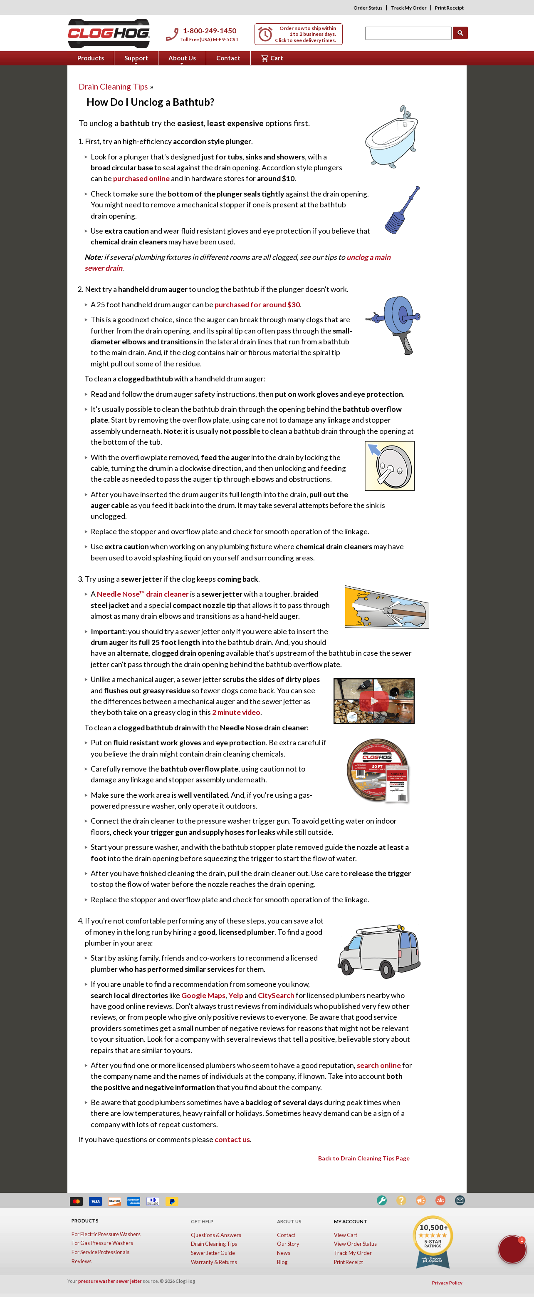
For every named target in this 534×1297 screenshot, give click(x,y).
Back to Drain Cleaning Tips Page (364, 1158)
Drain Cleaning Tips (116, 86)
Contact (228, 58)
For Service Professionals (100, 1252)
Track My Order (409, 7)
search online (379, 1065)
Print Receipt (449, 7)
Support (136, 59)
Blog (282, 1262)
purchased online (141, 178)
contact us (232, 1139)
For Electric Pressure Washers (106, 1234)
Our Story (288, 1243)
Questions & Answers (216, 1235)
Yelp (235, 995)
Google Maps (203, 995)
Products (90, 58)
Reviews (81, 1261)
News (283, 1253)
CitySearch (276, 995)
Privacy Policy (447, 1282)
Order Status (368, 7)
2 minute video (236, 712)
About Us (182, 59)
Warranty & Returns (214, 1262)
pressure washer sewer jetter (110, 1281)
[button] (512, 1249)
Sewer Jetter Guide (213, 1253)
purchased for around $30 (257, 304)
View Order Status (355, 1243)
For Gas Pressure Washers (102, 1243)
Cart (272, 58)
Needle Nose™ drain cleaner (143, 594)
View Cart (345, 1235)
